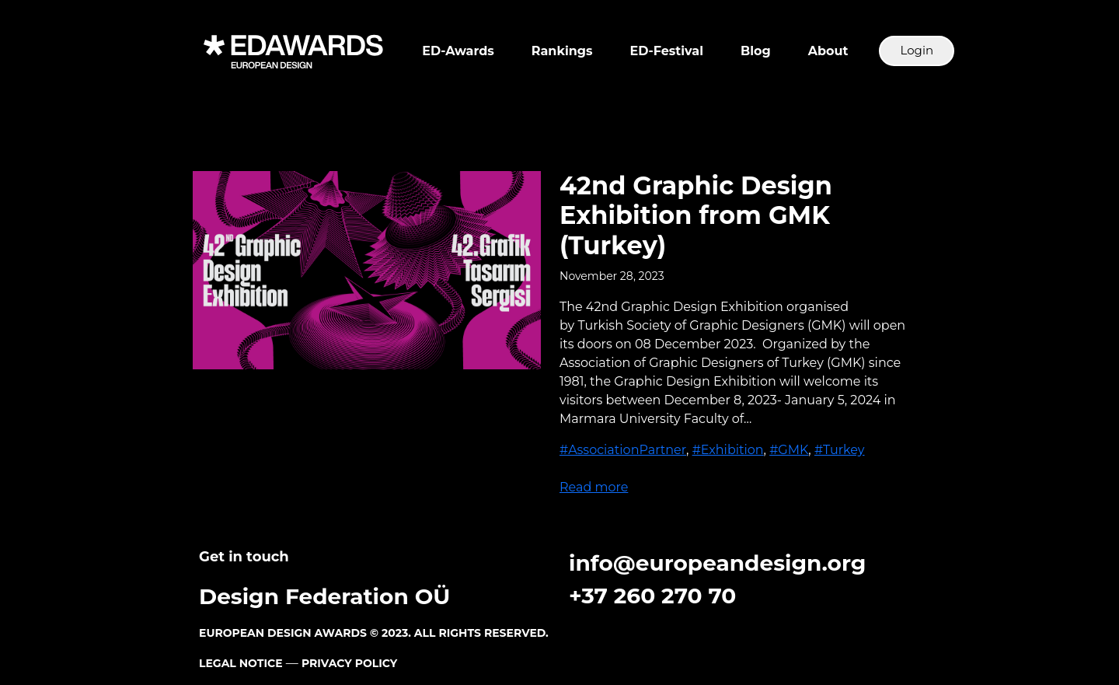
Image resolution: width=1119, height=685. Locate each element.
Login (916, 50)
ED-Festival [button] (666, 51)
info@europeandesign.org (717, 563)
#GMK (788, 449)
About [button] (828, 51)
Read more (594, 487)
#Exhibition (728, 449)
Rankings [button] (562, 51)
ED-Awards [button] (457, 51)
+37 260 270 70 (652, 595)
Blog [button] (756, 51)
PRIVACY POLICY (349, 663)
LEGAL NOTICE (241, 663)
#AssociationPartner (623, 449)
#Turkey (839, 449)
